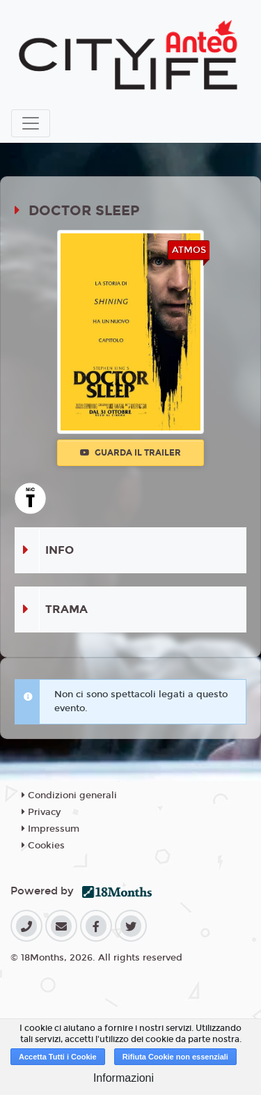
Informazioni (123, 1078)
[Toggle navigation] (30, 123)
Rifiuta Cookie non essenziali (175, 1057)
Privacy (41, 812)
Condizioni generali (69, 795)
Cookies (43, 845)
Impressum (50, 828)
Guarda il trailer (130, 453)
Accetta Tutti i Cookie (58, 1057)
